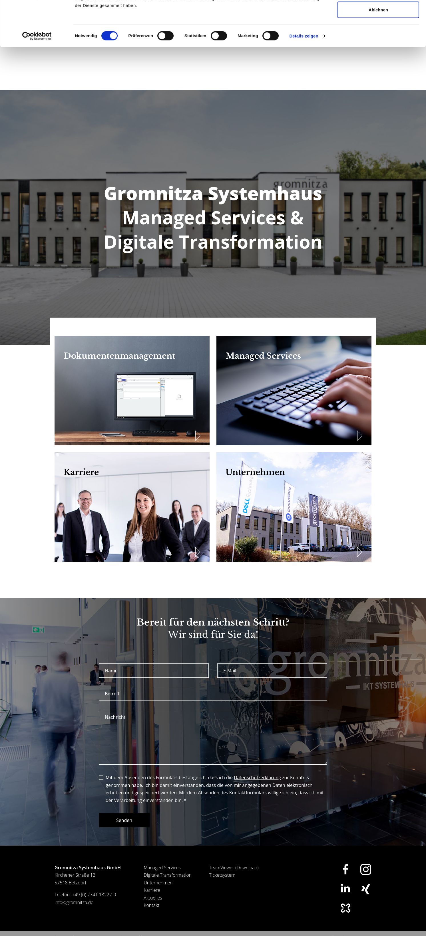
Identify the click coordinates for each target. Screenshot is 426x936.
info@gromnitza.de (74, 902)
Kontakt (151, 905)
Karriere (152, 890)
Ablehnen (378, 52)
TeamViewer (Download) (234, 867)
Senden (124, 820)
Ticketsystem (222, 875)
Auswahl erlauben (378, 33)
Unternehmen (158, 883)
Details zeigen (303, 78)
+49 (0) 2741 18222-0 (94, 895)
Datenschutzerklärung (257, 777)
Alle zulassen (378, 15)
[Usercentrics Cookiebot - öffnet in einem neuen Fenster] (37, 78)
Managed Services (162, 867)
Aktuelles (153, 898)
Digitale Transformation (168, 875)
